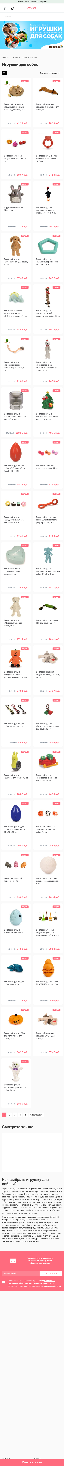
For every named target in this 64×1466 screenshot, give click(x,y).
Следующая (36, 1134)
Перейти (43, 2)
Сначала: (44, 73)
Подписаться (51, 1293)
